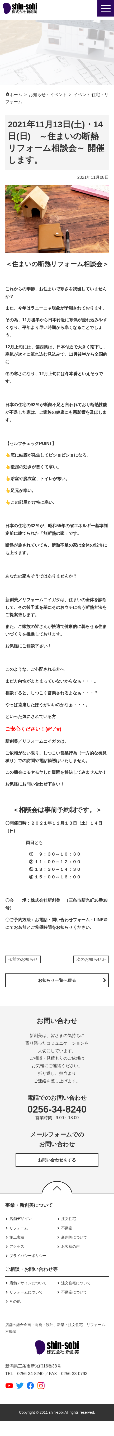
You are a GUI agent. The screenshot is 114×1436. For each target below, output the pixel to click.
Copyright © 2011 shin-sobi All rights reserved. (57, 1412)
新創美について (74, 1237)
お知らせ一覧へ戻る (57, 980)
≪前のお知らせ (23, 959)
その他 (15, 1301)
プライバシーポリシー (28, 1256)
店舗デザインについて (28, 1283)
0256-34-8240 (57, 1109)
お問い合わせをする (57, 1160)
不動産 (66, 1228)
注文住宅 (68, 1219)
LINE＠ (101, 920)
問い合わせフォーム (71, 920)
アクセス (17, 1246)
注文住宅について (76, 1283)
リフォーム (19, 1228)
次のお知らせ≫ (91, 959)
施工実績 (17, 1237)
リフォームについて (26, 1292)
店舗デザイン (21, 1219)
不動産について (74, 1292)
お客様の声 (70, 1246)
